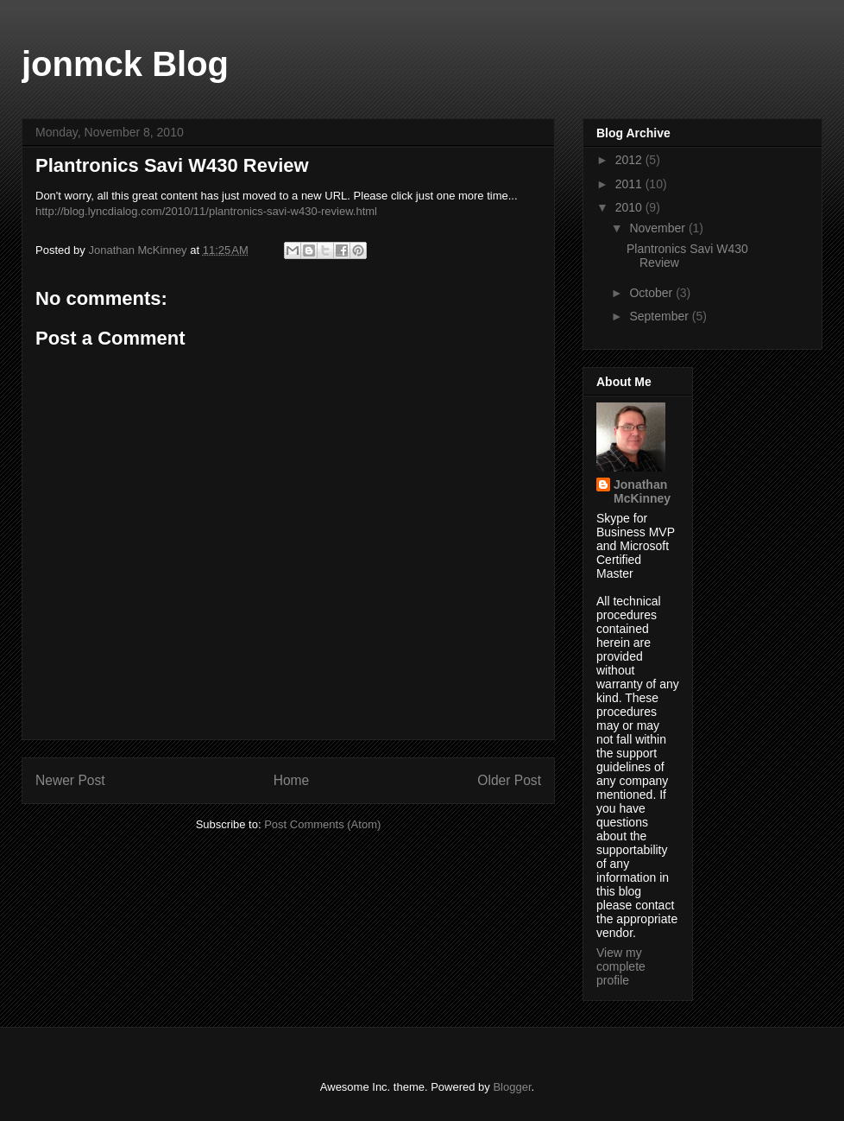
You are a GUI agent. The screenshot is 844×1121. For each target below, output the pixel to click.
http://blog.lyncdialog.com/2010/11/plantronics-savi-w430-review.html (206, 211)
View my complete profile (621, 966)
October (652, 293)
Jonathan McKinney (642, 491)
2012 (630, 160)
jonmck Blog (125, 64)
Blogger (512, 1086)
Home (292, 780)
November (658, 228)
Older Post (509, 780)
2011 (630, 184)
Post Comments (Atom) (322, 824)
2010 (630, 207)
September (660, 316)
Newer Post (70, 780)
